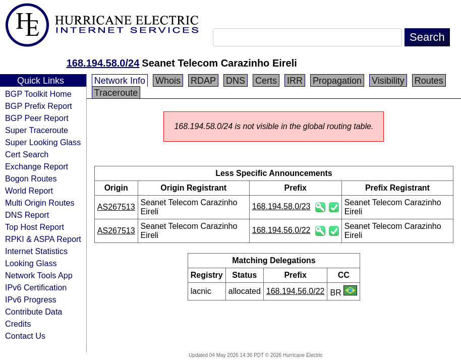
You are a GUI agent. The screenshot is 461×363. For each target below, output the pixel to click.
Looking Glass (31, 263)
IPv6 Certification (36, 287)
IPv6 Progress (30, 299)
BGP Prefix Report (38, 105)
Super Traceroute (36, 130)
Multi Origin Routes (40, 202)
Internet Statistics (36, 251)
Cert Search (26, 154)
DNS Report (27, 214)
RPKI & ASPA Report (43, 239)
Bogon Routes (31, 178)
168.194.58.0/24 (103, 63)
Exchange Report (36, 166)
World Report (29, 190)
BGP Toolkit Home (38, 93)
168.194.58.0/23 (281, 206)
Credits (18, 323)
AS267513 (116, 207)
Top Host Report (34, 226)
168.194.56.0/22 (281, 230)
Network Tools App (39, 275)
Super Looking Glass (43, 142)
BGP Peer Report (37, 118)
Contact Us (25, 335)
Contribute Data (33, 311)
